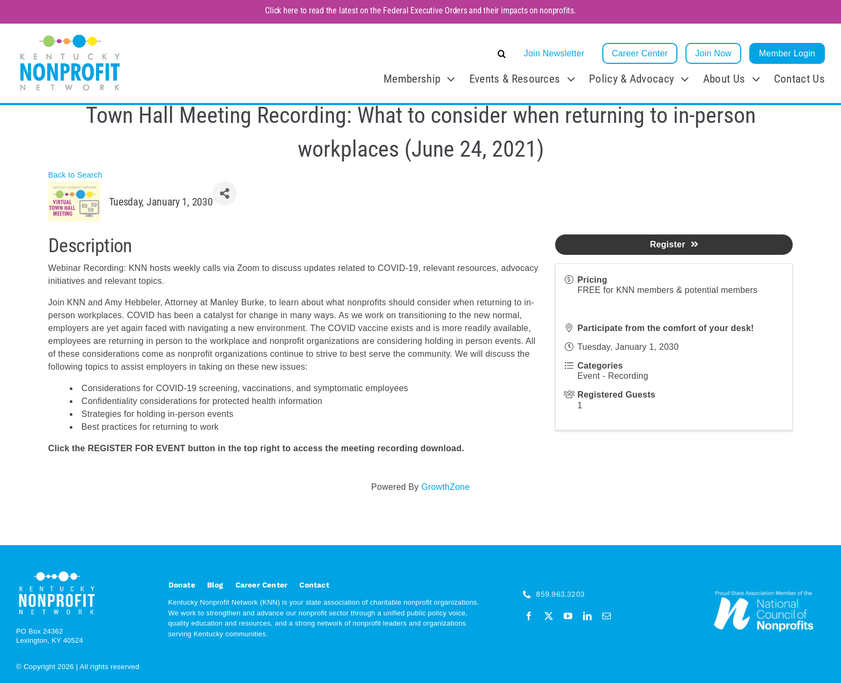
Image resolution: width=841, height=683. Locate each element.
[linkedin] (587, 616)
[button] (421, 53)
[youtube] (568, 616)
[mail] (606, 616)
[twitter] (548, 616)
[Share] (224, 193)
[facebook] (529, 616)
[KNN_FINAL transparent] (70, 35)
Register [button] (674, 244)
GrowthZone (445, 486)
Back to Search (75, 175)
